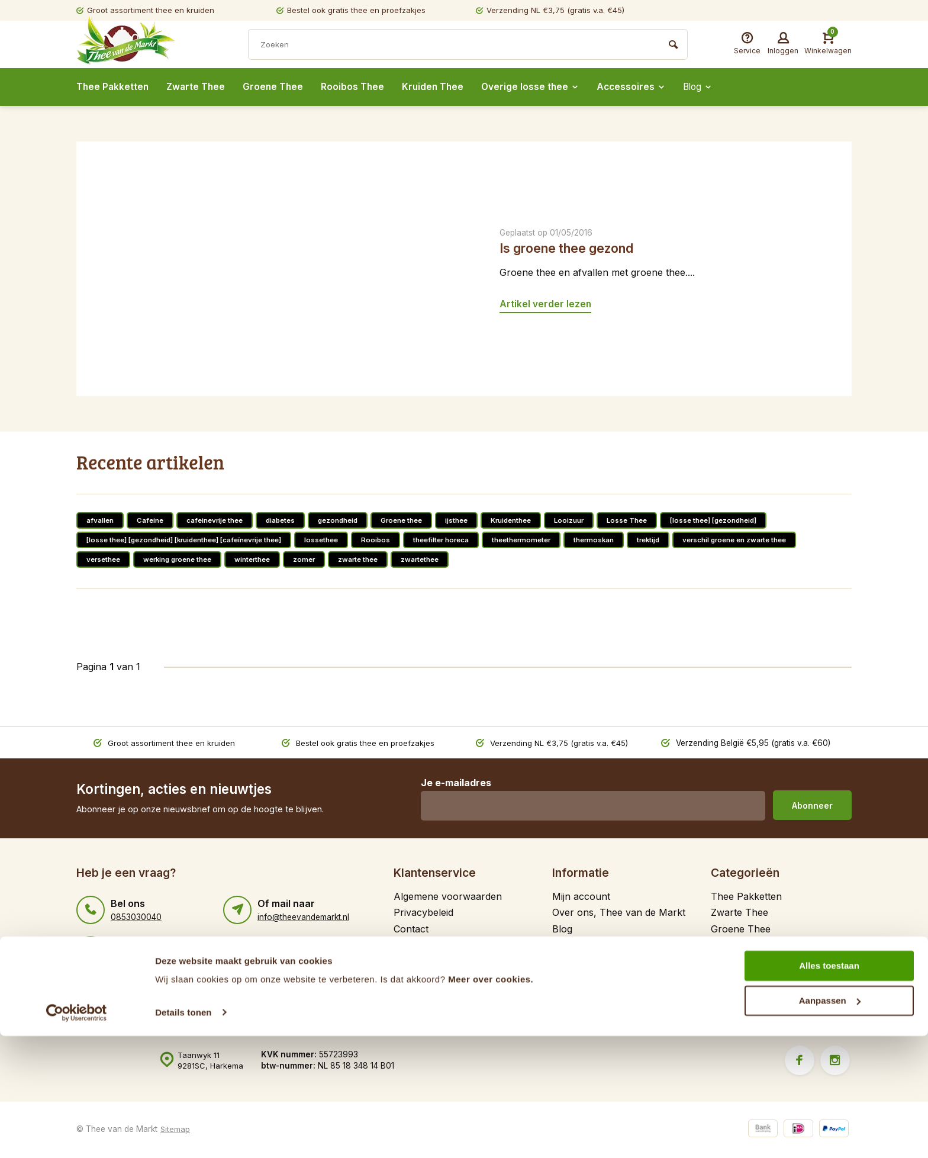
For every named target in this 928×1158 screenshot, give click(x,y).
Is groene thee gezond (572, 248)
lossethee (336, 539)
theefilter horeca (459, 539)
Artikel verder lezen (546, 304)
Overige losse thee (538, 87)
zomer (315, 559)
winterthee (262, 559)
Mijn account (581, 896)
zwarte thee (371, 559)
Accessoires (640, 87)
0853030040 (136, 917)
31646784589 (137, 957)
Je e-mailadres (454, 783)
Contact (411, 929)
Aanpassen (830, 1123)
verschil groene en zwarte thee (765, 539)
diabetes (285, 520)
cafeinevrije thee (216, 520)
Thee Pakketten (113, 87)
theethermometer (542, 539)
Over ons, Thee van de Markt (618, 912)
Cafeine (150, 520)
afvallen (100, 520)
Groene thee (411, 520)
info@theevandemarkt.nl (303, 917)
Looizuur (586, 520)
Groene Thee (277, 87)
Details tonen (183, 1135)
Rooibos (392, 539)
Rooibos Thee (357, 87)
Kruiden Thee (439, 87)
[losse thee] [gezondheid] (736, 520)
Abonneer (812, 805)
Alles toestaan (829, 1088)
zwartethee (435, 559)
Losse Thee (645, 520)
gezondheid (345, 520)
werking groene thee (183, 559)
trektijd (674, 539)
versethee (104, 559)
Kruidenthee (525, 520)
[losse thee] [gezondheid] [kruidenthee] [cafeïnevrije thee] (190, 539)
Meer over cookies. (490, 1102)
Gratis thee (418, 945)
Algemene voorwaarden (448, 896)
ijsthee (469, 520)
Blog (709, 87)
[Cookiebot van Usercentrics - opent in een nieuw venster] (76, 1135)
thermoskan (618, 539)
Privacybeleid (423, 912)
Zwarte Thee (198, 87)
